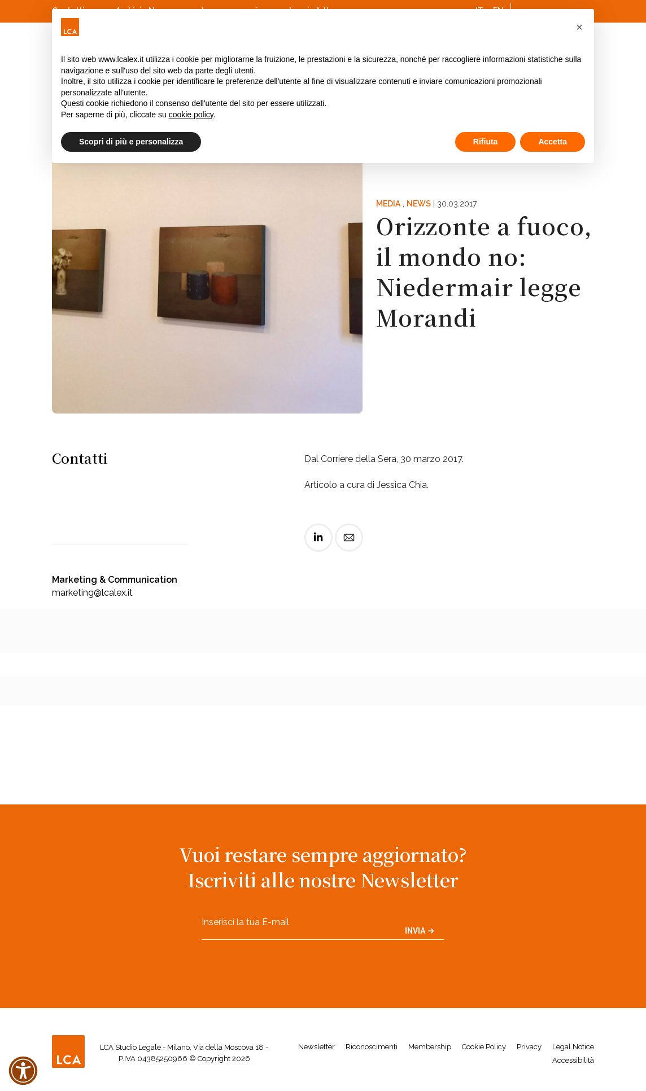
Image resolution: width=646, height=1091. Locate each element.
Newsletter (316, 1046)
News (419, 203)
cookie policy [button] (191, 114)
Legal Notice (573, 1046)
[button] (579, 27)
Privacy (529, 1046)
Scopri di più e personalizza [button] (131, 141)
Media (388, 203)
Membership (429, 1046)
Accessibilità (573, 1060)
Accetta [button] (552, 141)
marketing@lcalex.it (92, 592)
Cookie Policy (484, 1046)
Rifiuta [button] (485, 141)
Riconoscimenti (372, 1046)
